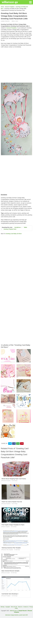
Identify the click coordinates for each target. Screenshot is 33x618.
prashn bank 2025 (23, 615)
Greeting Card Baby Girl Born (14, 233)
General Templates (5, 21)
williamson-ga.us (14, 610)
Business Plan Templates (7, 549)
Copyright (7, 606)
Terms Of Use (14, 606)
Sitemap (2, 606)
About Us (20, 606)
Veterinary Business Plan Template (11, 547)
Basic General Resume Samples (10, 571)
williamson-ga (10, 2)
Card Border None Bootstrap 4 (10, 594)
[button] (30, 2)
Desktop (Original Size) (10, 229)
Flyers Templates (6, 526)
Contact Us (26, 606)
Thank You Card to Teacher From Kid (12, 501)
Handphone (17, 227)
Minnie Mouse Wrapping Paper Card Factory (14, 478)
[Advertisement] (16, 65)
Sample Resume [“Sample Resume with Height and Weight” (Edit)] (22, 610)
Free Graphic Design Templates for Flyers (13, 524)
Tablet (25, 227)
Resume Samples (6, 572)
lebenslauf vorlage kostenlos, (12, 615)
